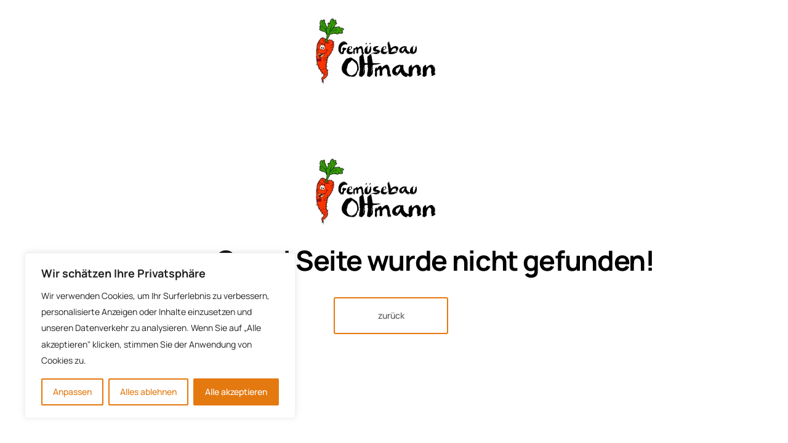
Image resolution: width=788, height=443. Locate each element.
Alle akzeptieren (236, 391)
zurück (391, 315)
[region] (160, 335)
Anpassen (72, 391)
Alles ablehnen (148, 391)
